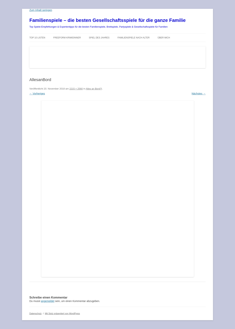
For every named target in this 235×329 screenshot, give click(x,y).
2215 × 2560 (76, 88)
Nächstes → (199, 93)
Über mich (164, 37)
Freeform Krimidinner (67, 37)
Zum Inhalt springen (40, 10)
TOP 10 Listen (37, 37)
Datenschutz (35, 313)
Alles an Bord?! (94, 88)
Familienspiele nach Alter (134, 37)
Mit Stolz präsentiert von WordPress (62, 313)
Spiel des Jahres (99, 37)
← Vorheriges (37, 93)
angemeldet (47, 301)
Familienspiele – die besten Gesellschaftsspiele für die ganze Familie (107, 20)
